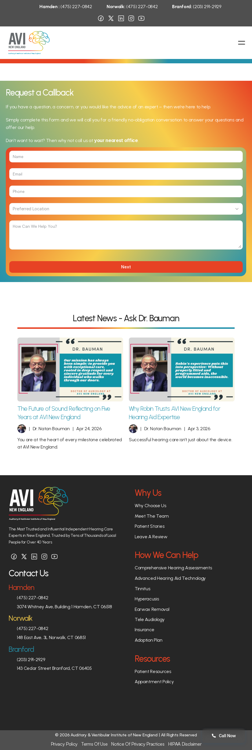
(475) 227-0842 (65, 6)
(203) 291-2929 (196, 6)
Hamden (21, 587)
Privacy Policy (64, 744)
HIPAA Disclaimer (185, 744)
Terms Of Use (94, 744)
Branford (21, 649)
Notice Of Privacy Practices (137, 744)
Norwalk (20, 618)
